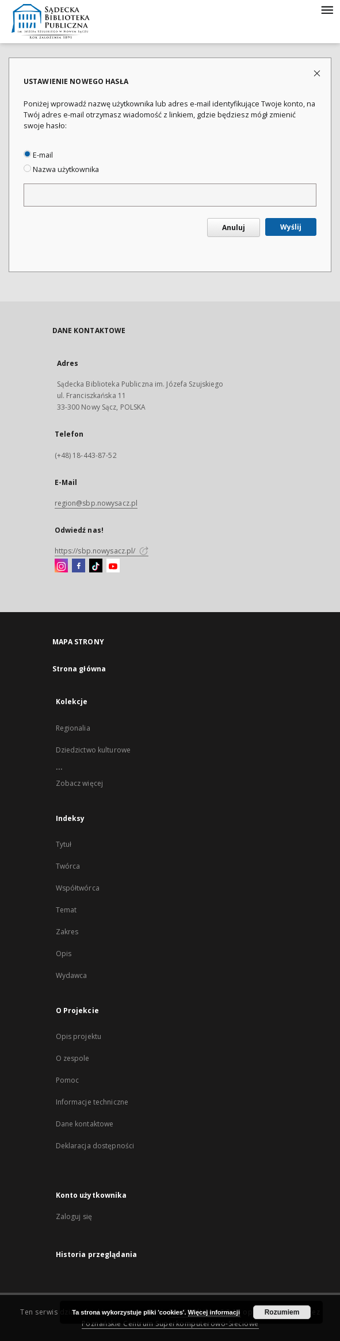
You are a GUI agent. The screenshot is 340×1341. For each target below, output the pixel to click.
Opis (63, 953)
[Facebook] (78, 566)
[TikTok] (95, 566)
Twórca (68, 866)
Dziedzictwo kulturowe (93, 750)
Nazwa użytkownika (61, 169)
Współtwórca (78, 888)
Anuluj (233, 227)
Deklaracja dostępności (95, 1146)
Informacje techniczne (92, 1102)
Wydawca (71, 975)
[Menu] (326, 9)
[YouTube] (113, 566)
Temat (66, 910)
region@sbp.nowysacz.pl (96, 503)
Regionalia (73, 728)
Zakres (67, 932)
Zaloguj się (74, 1216)
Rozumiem (282, 1312)
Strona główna (79, 669)
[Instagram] (61, 566)
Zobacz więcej (80, 783)
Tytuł (64, 844)
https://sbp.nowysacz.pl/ (101, 551)
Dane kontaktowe (85, 1124)
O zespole (73, 1058)
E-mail (38, 155)
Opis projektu (79, 1036)
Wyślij (290, 227)
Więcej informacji (214, 1312)
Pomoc (67, 1080)
